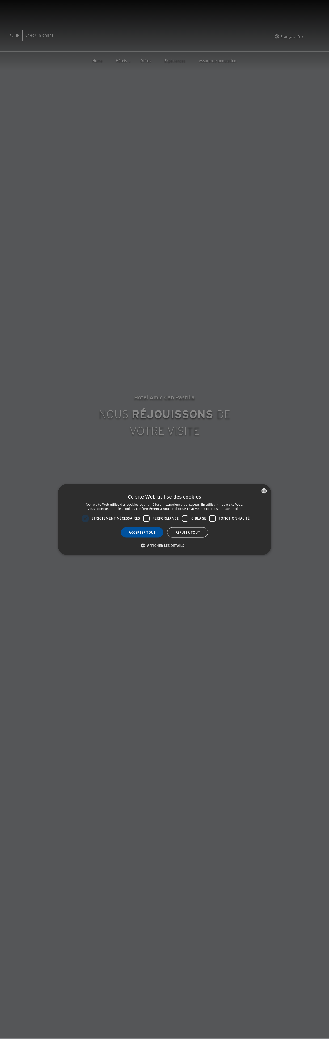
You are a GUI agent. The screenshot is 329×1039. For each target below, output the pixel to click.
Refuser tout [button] (187, 532)
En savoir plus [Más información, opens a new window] (230, 508)
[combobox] (264, 491)
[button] (164, 545)
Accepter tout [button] (142, 532)
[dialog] (164, 519)
